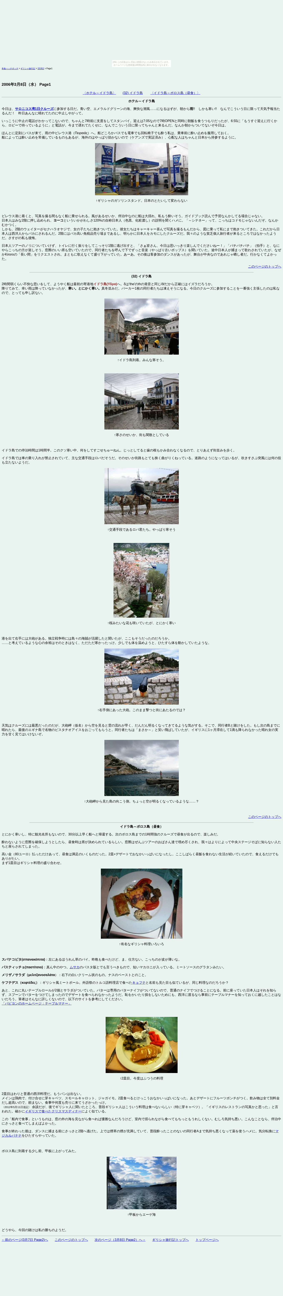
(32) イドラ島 (133, 93)
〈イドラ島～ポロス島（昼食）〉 (175, 93)
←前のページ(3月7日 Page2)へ (25, 1240)
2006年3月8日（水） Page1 (26, 84)
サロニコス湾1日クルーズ (34, 109)
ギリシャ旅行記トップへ (170, 1240)
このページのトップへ (264, 266)
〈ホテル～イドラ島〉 (99, 93)
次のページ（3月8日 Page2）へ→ (120, 1240)
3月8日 (41, 68)
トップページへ (207, 1240)
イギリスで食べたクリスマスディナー (53, 1111)
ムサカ (75, 967)
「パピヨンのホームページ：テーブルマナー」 (37, 1003)
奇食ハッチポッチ (10, 68)
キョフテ (139, 982)
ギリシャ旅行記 (28, 68)
